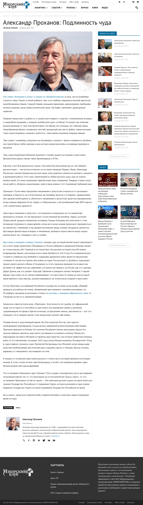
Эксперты (62, 2)
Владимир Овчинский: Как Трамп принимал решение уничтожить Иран (124, 115)
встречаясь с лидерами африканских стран (67, 293)
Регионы (71, 7)
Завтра (18, 408)
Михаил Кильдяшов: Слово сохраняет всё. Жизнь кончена (129, 191)
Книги (95, 7)
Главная (6, 16)
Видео (105, 7)
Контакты (85, 2)
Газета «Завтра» (57, 472)
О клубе (36, 2)
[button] (136, 8)
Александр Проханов (10, 28)
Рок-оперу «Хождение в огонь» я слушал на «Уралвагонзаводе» (34, 96)
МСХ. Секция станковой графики (64, 493)
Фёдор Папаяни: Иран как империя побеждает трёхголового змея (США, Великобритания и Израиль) (107, 194)
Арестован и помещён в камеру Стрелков (23, 242)
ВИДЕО (103, 167)
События (57, 7)
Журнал (84, 7)
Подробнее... (55, 436)
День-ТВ (54, 478)
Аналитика (41, 7)
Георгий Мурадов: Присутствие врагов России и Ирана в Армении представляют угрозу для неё (130, 226)
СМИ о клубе (74, 2)
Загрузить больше (119, 156)
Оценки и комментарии (32, 16)
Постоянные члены (49, 2)
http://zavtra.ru (27, 423)
